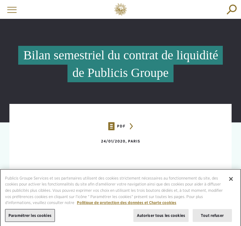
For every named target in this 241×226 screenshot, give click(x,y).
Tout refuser (212, 216)
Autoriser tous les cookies (161, 216)
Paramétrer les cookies (29, 216)
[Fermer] (231, 180)
